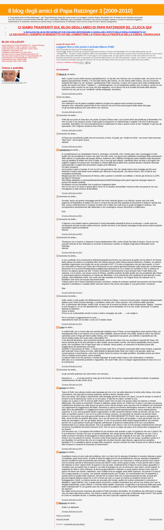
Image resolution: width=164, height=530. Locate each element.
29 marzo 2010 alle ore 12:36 (72, 384)
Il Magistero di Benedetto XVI (12, 50)
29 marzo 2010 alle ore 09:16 (72, 146)
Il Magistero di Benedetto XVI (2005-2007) (17, 52)
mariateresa (64, 150)
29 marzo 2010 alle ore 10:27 (72, 324)
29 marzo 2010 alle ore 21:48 (72, 511)
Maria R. (63, 74)
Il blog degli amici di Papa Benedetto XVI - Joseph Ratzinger (23, 45)
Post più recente (62, 519)
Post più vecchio (155, 519)
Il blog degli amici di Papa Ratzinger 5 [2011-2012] (19, 49)
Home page (109, 519)
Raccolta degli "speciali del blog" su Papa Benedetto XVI (22, 56)
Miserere (63, 503)
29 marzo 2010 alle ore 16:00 (72, 449)
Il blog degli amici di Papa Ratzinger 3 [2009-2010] (70, 10)
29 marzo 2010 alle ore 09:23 (72, 193)
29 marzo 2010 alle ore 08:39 (72, 94)
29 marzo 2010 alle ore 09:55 (72, 216)
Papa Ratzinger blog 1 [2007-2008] (14, 61)
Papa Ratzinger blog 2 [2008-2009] (14, 59)
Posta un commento (63, 515)
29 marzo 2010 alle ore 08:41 (72, 112)
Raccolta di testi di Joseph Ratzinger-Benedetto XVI (20, 54)
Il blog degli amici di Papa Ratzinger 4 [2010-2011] (19, 57)
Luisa (61, 327)
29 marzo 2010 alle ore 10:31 (72, 366)
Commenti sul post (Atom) (74, 524)
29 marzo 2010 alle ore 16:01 (72, 500)
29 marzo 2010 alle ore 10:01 (72, 252)
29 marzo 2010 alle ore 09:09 (72, 130)
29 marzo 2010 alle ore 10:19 (72, 292)
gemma (62, 388)
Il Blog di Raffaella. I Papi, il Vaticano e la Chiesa (19, 47)
